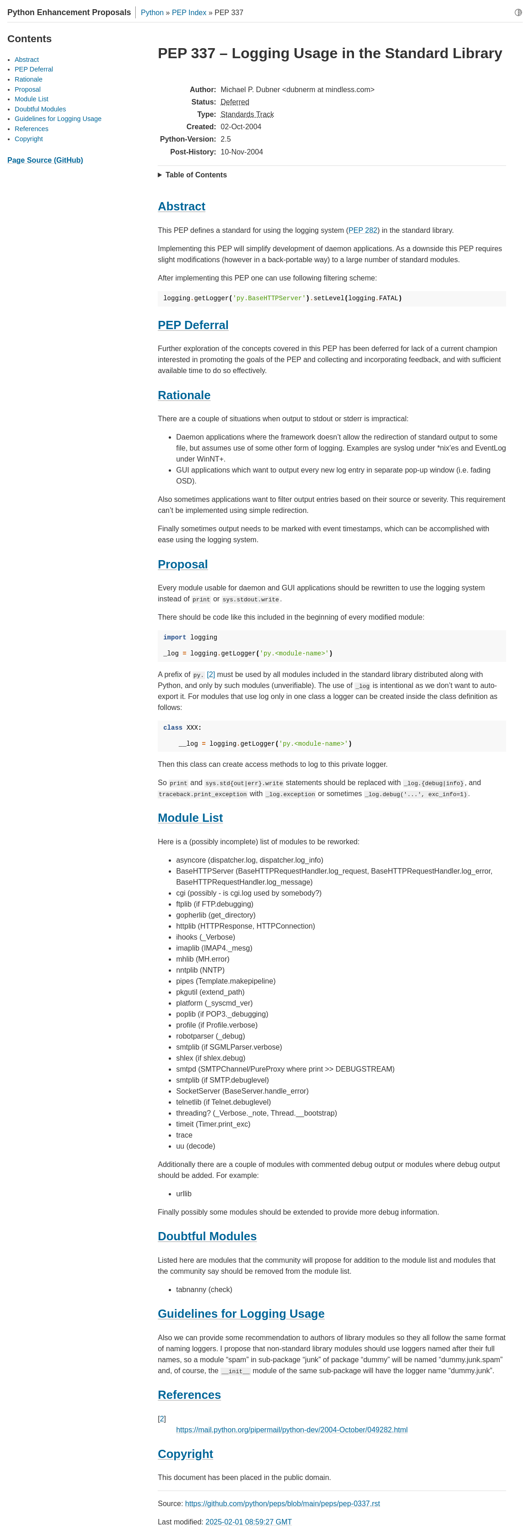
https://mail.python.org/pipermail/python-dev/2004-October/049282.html (292, 1430)
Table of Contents (196, 175)
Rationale (29, 79)
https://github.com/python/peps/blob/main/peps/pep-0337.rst (282, 1503)
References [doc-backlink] (189, 1394)
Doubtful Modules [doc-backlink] (207, 1236)
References (32, 128)
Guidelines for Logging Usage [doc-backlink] (241, 1313)
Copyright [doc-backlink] (185, 1453)
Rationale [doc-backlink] (184, 395)
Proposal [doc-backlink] (183, 564)
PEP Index (189, 13)
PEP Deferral (34, 69)
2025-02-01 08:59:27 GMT (248, 1522)
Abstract (27, 59)
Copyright (29, 139)
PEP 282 (362, 230)
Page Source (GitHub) (45, 160)
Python (152, 13)
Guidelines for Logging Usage (58, 118)
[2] (211, 674)
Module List (32, 99)
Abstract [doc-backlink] (181, 206)
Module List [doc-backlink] (190, 817)
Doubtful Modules (40, 109)
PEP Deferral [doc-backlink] (193, 325)
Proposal (28, 89)
